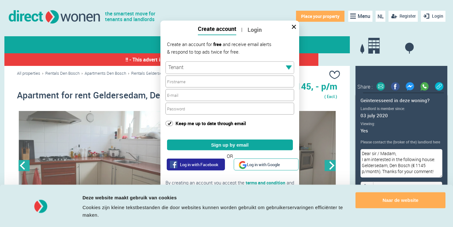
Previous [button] (24, 166)
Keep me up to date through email (211, 123)
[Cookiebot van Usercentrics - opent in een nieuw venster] (40, 214)
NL (379, 16)
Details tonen (97, 214)
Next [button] (330, 166)
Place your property (319, 16)
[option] (97, 166)
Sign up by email (230, 145)
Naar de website (400, 182)
